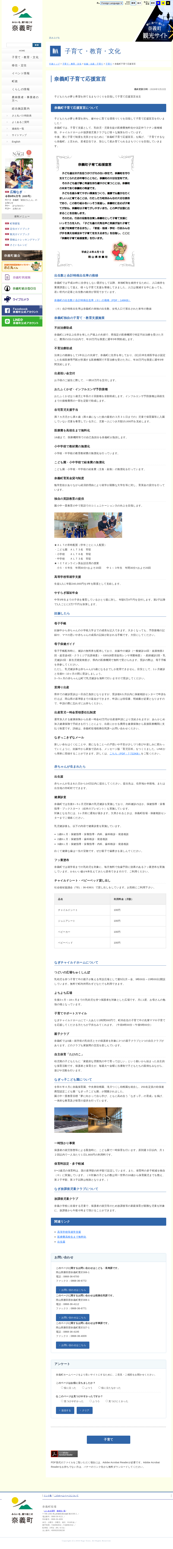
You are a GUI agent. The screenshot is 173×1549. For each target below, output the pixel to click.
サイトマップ (19, 135)
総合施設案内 (21, 108)
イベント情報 (21, 73)
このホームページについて (66, 1495)
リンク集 (48, 1495)
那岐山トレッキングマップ (22, 239)
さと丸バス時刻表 (22, 115)
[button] (56, 38)
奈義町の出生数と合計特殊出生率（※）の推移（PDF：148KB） (92, 300)
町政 (15, 81)
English (16, 141)
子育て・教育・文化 (25, 57)
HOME (22, 51)
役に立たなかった (109, 1387)
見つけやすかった (72, 1401)
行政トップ (54, 64)
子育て (109, 64)
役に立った (68, 1387)
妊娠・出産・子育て (93, 64)
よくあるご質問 (20, 122)
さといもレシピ (16, 245)
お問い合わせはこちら (73, 1290)
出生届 (61, 1241)
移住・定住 (19, 65)
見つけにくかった (117, 1401)
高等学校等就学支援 (69, 1231)
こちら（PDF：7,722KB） (125, 753)
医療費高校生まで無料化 (71, 1236)
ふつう (87, 1387)
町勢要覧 (12, 223)
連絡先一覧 (18, 128)
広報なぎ (13, 192)
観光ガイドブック (17, 234)
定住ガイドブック (17, 228)
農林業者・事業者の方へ (25, 99)
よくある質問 (49, 1511)
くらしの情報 (21, 89)
